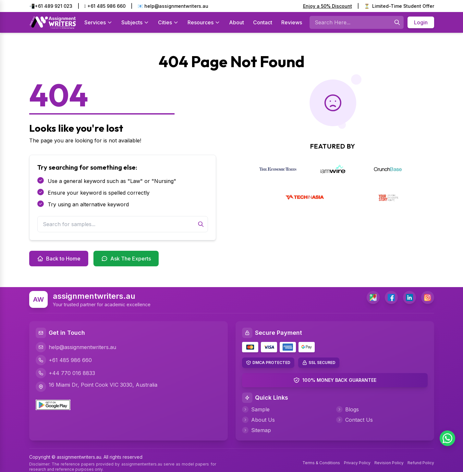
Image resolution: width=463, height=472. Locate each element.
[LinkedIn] (409, 297)
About (236, 22)
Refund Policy (421, 462)
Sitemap (256, 430)
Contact (262, 22)
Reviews (291, 22)
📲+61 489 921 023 (50, 6)
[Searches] (397, 22)
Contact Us (354, 420)
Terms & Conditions (321, 462)
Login (421, 22)
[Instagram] (427, 297)
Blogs (347, 409)
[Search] (201, 224)
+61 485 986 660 (105, 6)
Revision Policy (389, 462)
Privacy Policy (357, 462)
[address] (373, 297)
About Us (258, 420)
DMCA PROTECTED (271, 362)
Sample (256, 409)
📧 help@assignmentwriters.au (173, 6)
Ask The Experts (126, 258)
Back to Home (58, 258)
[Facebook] (391, 297)
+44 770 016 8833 (65, 373)
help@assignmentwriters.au (76, 347)
